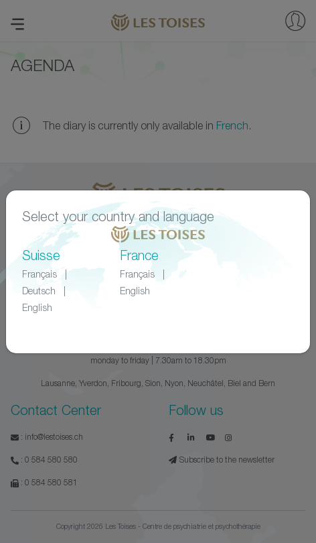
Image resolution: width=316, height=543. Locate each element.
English (37, 307)
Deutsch (39, 290)
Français (39, 274)
